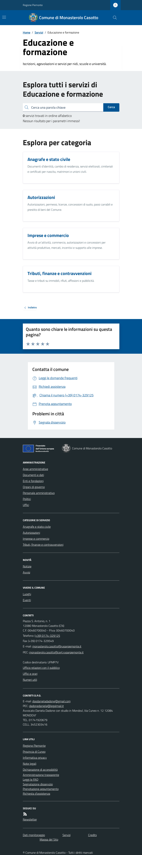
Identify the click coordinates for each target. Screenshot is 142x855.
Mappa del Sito (49, 839)
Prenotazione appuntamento (41, 789)
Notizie (27, 566)
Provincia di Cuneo (34, 751)
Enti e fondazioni (33, 481)
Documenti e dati (33, 475)
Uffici (26, 505)
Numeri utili (30, 679)
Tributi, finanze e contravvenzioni (43, 544)
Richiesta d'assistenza (36, 793)
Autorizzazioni (31, 532)
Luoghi (27, 594)
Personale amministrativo (39, 493)
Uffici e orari (30, 673)
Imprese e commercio (36, 538)
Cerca (111, 107)
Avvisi (26, 572)
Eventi (27, 600)
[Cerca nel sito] (113, 17)
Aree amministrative (35, 469)
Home (26, 32)
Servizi (39, 32)
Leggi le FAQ (30, 779)
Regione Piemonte (33, 5)
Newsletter (30, 819)
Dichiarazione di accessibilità (40, 769)
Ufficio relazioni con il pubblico (41, 667)
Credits (92, 835)
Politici (27, 499)
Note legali (29, 763)
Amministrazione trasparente (41, 775)
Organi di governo (34, 487)
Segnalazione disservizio (38, 784)
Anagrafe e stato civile (37, 526)
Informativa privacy (35, 757)
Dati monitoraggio (34, 835)
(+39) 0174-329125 (47, 635)
